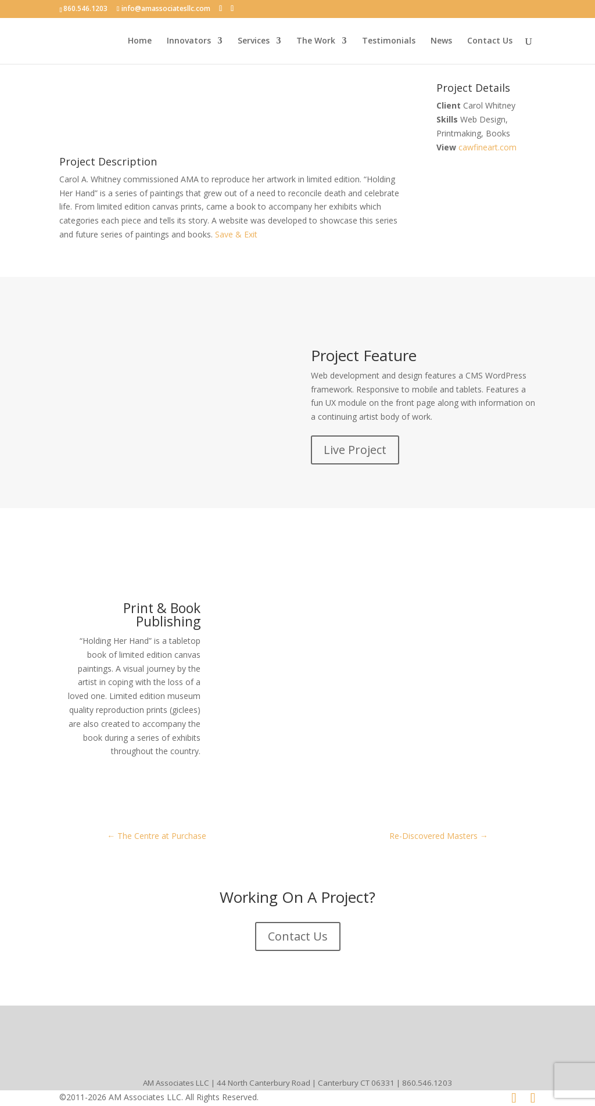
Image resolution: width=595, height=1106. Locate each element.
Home (140, 41)
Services (254, 41)
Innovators (189, 41)
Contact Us (489, 41)
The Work (315, 41)
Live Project (355, 449)
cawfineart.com (487, 147)
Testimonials (388, 41)
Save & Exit (235, 234)
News (441, 41)
